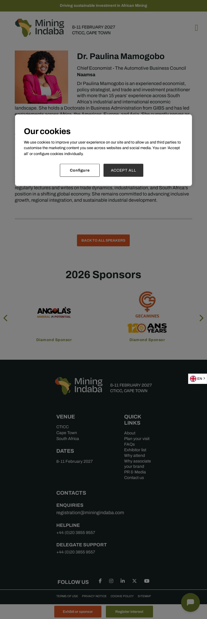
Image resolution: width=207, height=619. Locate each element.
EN (196, 379)
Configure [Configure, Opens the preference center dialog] (80, 170)
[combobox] (197, 379)
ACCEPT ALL (123, 170)
